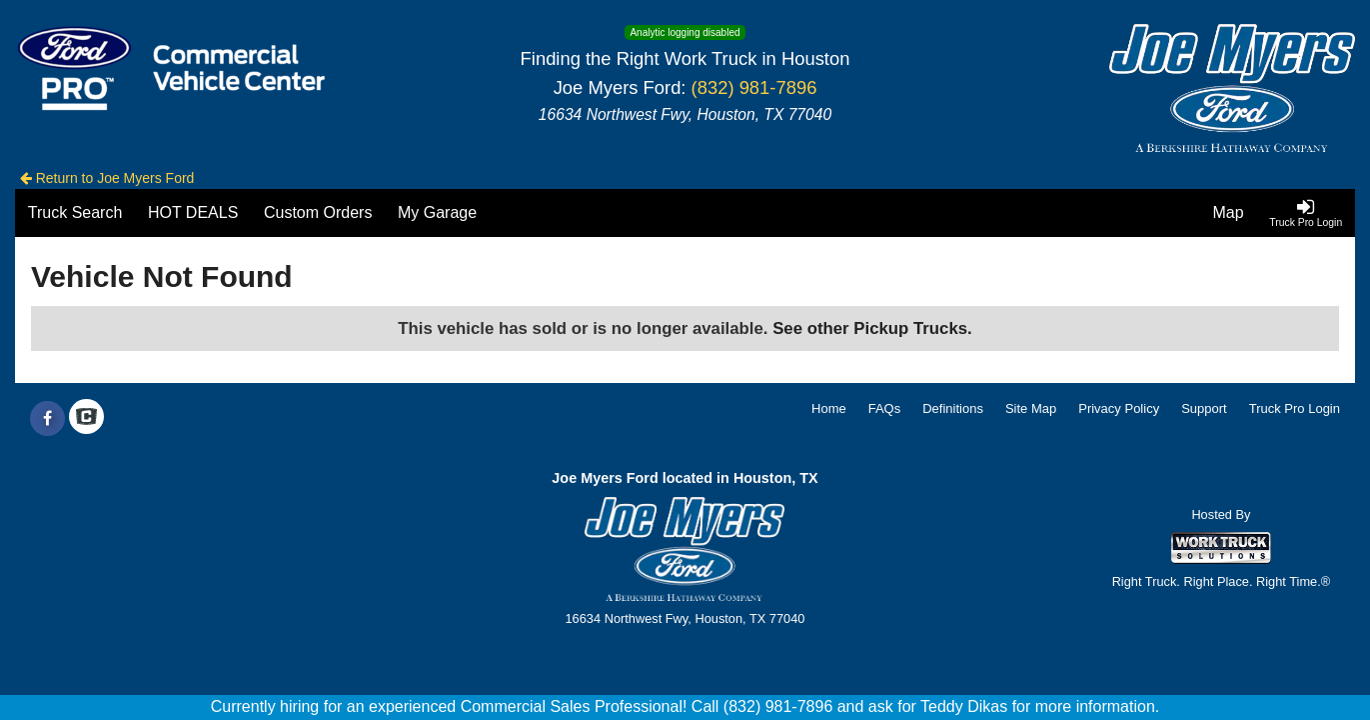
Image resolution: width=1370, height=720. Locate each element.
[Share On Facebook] (47, 419)
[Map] (1228, 213)
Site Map (1030, 408)
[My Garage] (437, 213)
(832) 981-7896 (754, 87)
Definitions (952, 408)
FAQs (884, 408)
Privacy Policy (1118, 408)
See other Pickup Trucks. (872, 328)
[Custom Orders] (318, 213)
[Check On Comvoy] (86, 419)
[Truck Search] (75, 213)
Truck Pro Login (1294, 408)
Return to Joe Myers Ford (107, 178)
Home (828, 408)
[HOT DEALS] (193, 213)
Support (1204, 408)
